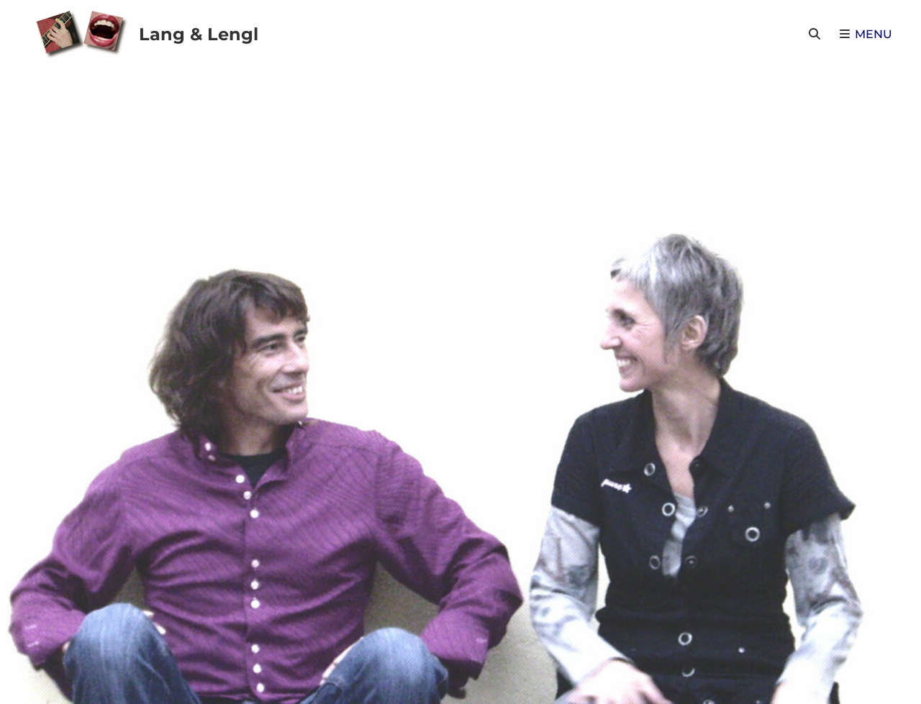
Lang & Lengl (198, 34)
